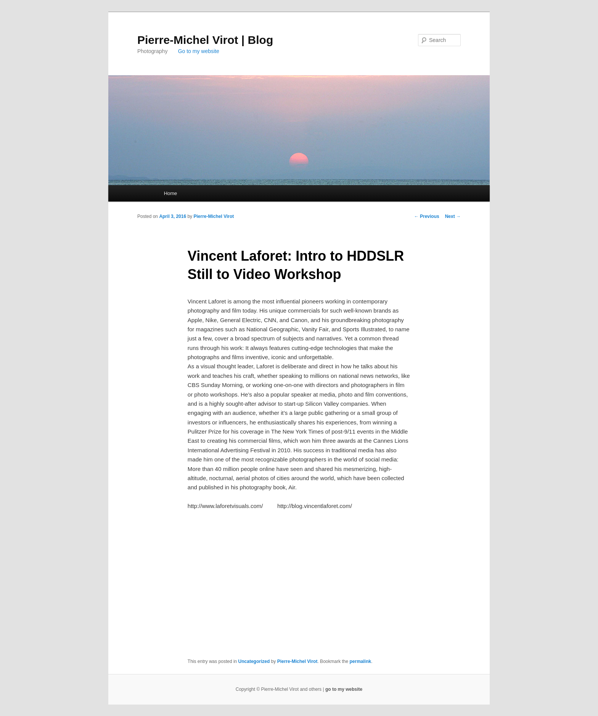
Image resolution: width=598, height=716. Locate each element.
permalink (360, 661)
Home (170, 193)
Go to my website (198, 51)
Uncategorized (254, 661)
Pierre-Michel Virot (213, 216)
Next (453, 216)
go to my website (343, 689)
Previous (426, 216)
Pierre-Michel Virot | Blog (205, 40)
